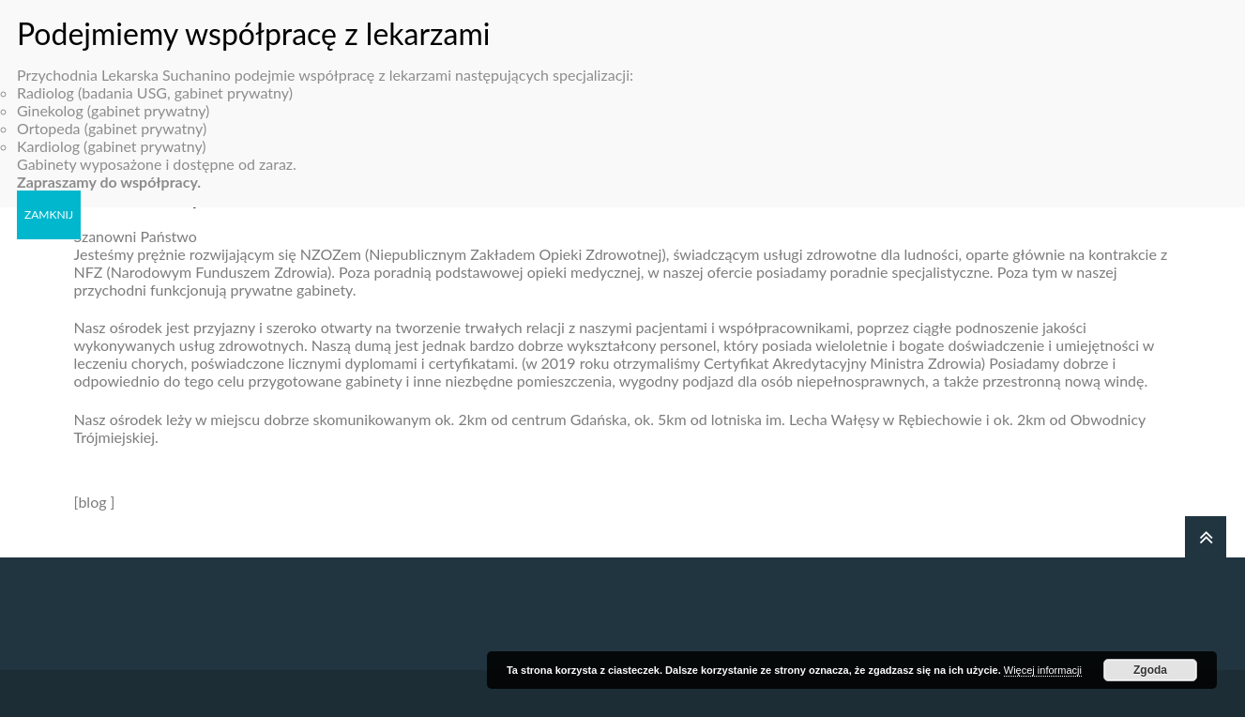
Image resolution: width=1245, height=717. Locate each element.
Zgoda (1150, 670)
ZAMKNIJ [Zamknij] (48, 206)
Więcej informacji (1043, 670)
